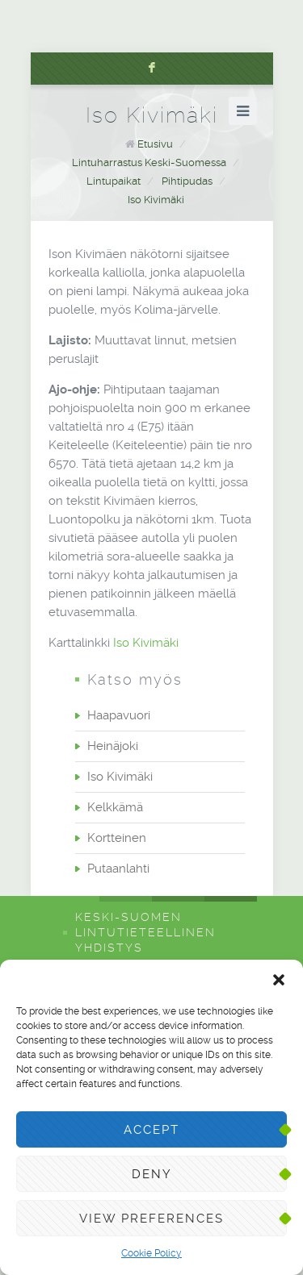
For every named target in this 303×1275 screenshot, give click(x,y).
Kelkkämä (115, 807)
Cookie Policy (151, 1253)
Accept (151, 1130)
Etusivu (155, 144)
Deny (152, 1174)
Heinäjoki (112, 746)
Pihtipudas (187, 181)
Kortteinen (116, 838)
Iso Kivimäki (156, 200)
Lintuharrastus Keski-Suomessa (149, 162)
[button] (279, 980)
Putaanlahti (118, 868)
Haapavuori (118, 715)
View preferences (151, 1218)
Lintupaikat (113, 181)
